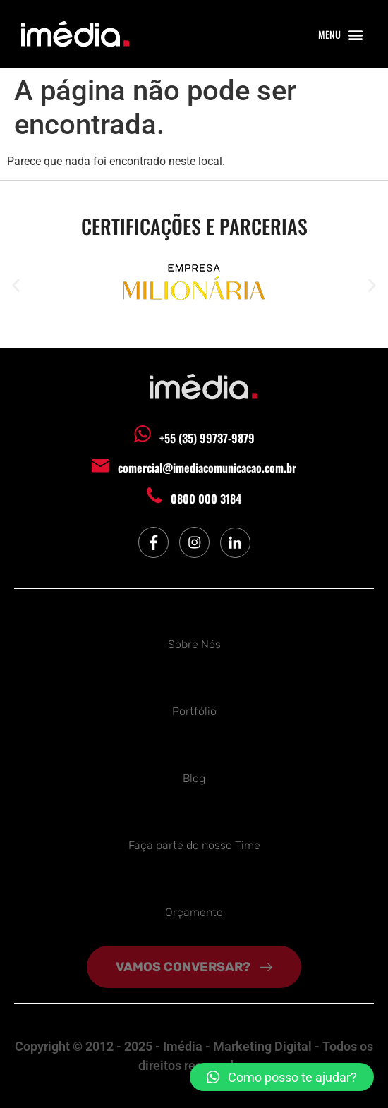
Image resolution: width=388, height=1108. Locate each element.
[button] (355, 34)
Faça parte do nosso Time (194, 845)
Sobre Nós (194, 644)
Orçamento (194, 912)
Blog (194, 778)
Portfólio (194, 711)
